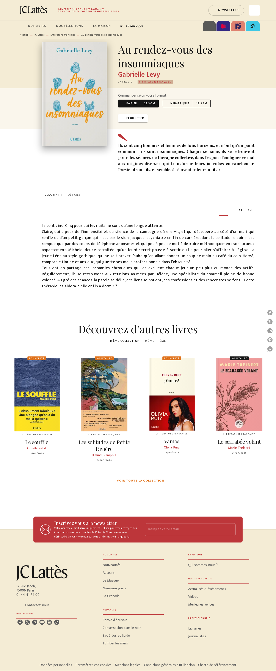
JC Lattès (39, 35)
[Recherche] (254, 10)
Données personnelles (55, 665)
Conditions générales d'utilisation (169, 665)
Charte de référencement (217, 665)
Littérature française (62, 35)
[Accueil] (34, 10)
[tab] (20, 26)
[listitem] (20, 622)
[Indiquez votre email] (185, 529)
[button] (226, 10)
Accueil (24, 35)
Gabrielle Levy (139, 74)
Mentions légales (127, 665)
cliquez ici (124, 536)
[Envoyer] (230, 529)
